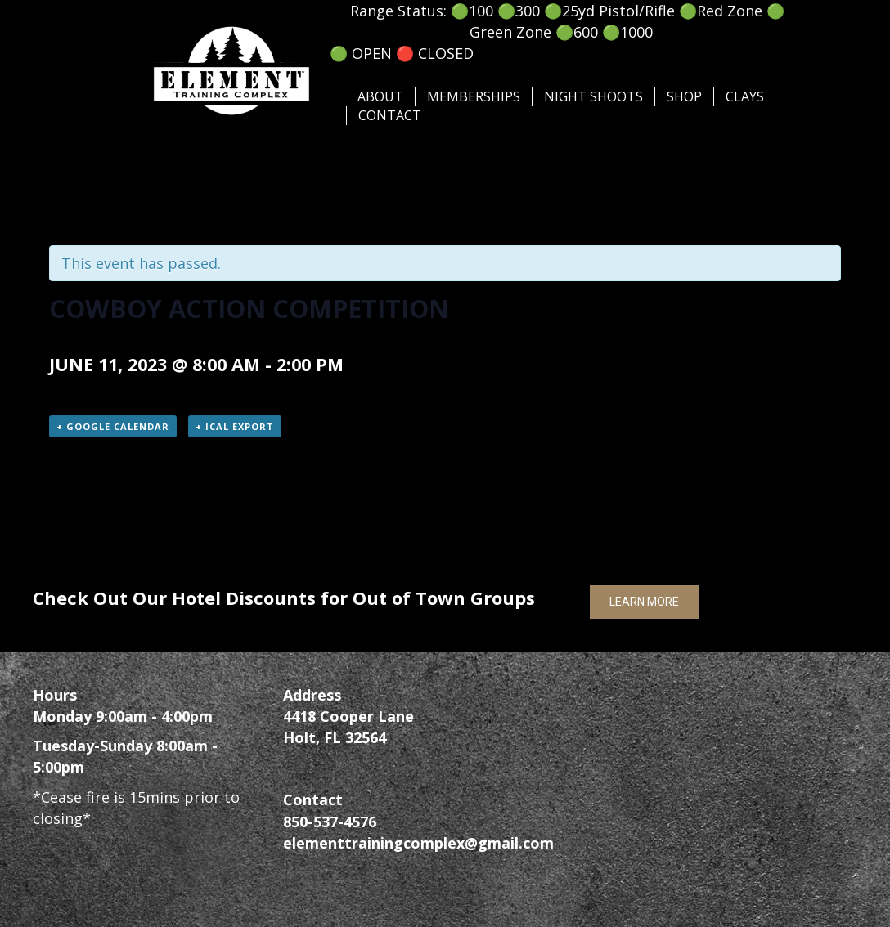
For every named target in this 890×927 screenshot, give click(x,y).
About (380, 96)
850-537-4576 (329, 821)
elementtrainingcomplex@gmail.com (418, 843)
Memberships (473, 96)
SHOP (684, 96)
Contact (389, 115)
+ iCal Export (235, 426)
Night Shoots (593, 96)
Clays (745, 96)
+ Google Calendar (112, 426)
